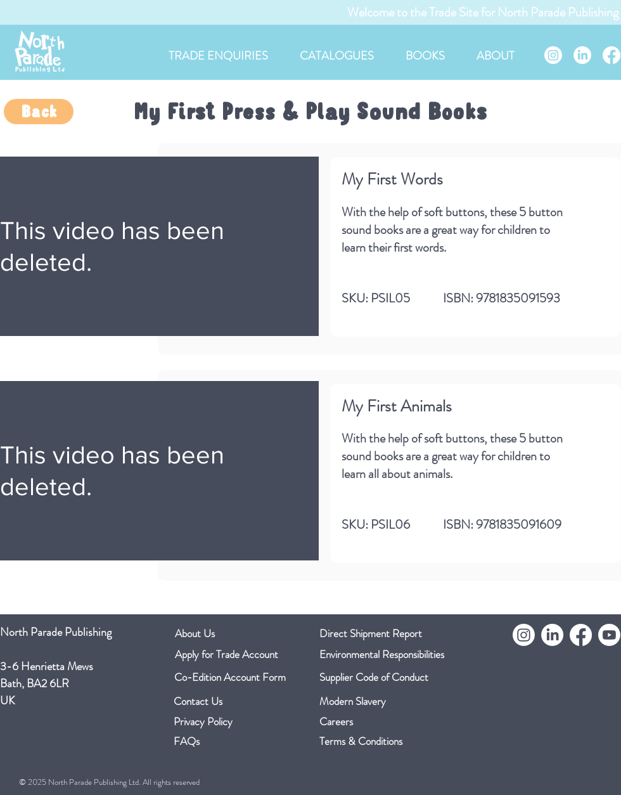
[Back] (39, 111)
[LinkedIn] (582, 55)
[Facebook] (611, 55)
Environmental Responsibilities (381, 654)
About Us (195, 633)
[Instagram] (553, 55)
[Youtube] (609, 635)
